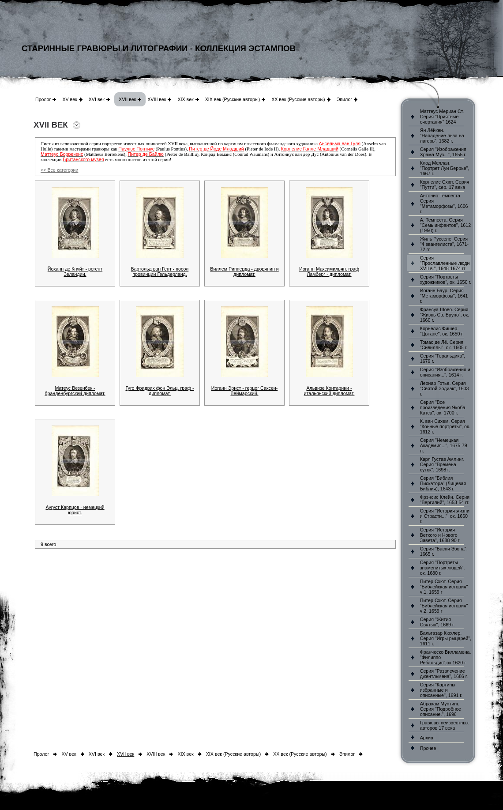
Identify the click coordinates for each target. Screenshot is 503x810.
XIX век (185, 99)
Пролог (43, 99)
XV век (69, 99)
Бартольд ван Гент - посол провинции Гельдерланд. (160, 271)
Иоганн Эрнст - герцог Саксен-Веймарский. (244, 390)
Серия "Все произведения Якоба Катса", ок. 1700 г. (442, 407)
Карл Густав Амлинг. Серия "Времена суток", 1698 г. (442, 464)
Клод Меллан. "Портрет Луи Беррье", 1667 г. (444, 168)
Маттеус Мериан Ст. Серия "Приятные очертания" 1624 (442, 116)
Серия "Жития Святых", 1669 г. (437, 622)
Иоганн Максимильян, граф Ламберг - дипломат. (329, 271)
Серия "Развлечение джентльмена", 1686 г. (444, 673)
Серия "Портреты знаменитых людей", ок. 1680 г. (442, 568)
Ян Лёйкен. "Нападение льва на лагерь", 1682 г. (442, 135)
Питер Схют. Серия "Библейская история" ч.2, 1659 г (444, 606)
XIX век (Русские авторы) (232, 99)
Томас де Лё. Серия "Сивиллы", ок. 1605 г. (444, 344)
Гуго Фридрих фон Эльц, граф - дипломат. (160, 390)
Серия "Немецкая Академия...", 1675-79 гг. (443, 445)
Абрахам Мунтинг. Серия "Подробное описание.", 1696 (440, 709)
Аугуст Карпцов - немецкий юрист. (74, 510)
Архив (426, 737)
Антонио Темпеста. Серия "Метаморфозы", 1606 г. (444, 203)
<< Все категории (59, 170)
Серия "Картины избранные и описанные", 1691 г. (441, 690)
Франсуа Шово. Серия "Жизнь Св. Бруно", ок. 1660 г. (444, 315)
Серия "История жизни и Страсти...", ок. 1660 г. (444, 516)
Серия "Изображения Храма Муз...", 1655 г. (443, 152)
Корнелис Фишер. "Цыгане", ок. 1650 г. (442, 331)
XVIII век (156, 99)
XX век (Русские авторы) (298, 99)
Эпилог (345, 99)
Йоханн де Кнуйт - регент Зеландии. (75, 271)
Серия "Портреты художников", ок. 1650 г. (445, 279)
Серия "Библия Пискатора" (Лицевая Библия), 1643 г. (443, 483)
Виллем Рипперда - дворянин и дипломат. (244, 271)
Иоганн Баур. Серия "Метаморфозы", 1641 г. (444, 296)
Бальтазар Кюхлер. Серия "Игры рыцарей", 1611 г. (445, 638)
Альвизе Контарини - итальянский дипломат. (329, 390)
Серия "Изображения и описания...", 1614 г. (445, 372)
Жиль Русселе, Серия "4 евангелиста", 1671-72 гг (444, 244)
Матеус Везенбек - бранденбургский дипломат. (75, 390)
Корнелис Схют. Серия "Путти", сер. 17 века (444, 184)
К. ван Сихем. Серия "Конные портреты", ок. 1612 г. (445, 426)
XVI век (97, 99)
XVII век (127, 99)
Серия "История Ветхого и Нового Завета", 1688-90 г (440, 535)
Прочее (428, 748)
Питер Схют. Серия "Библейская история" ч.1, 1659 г (444, 587)
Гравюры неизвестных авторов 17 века (444, 725)
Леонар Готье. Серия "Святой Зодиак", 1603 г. (444, 388)
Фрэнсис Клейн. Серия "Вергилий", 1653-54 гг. (444, 499)
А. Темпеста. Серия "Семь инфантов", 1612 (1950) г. (445, 225)
